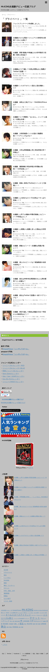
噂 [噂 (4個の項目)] (21, 621)
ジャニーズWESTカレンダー (13, 382)
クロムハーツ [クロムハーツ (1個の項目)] (39, 615)
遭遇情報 (6, 593)
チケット (25, 28)
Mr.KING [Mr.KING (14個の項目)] (27, 609)
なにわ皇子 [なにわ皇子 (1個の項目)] (36, 612)
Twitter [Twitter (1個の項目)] (7, 612)
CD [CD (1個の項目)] (11, 610)
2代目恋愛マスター (24, 204)
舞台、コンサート (41, 42)
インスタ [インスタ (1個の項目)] (42, 612)
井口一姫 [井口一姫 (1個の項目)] (12, 621)
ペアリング (42, 138)
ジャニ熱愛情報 (26, 653)
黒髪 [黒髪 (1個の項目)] (22, 627)
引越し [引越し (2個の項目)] (16, 624)
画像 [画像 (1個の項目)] (39, 624)
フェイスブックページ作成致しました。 (27, 24)
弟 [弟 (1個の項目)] (18, 624)
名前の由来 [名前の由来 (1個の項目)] (17, 621)
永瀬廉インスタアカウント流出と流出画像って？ (29, 535)
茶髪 (30, 236)
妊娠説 (17, 285)
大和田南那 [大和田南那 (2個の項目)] (26, 621)
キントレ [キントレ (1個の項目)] (34, 615)
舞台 (23, 123)
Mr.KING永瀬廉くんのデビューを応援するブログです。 (24, 663)
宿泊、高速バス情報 (38, 653)
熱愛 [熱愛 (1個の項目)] (34, 624)
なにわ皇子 (18, 123)
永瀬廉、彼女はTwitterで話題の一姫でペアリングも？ (31, 545)
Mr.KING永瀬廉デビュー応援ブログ (18, 6)
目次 (3, 653)
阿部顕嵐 (21, 59)
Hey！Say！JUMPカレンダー (13, 376)
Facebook (16, 653)
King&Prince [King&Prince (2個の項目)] (17, 610)
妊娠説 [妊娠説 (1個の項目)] (44, 621)
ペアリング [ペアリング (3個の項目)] (5, 621)
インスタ (17, 92)
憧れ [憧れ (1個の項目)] (25, 624)
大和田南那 (41, 90)
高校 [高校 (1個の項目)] (19, 627)
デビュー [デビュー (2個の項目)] (43, 618)
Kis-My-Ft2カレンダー (11, 379)
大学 (17, 59)
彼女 (34, 42)
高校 (33, 316)
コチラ (30, 468)
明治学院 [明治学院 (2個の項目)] (29, 624)
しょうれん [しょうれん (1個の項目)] (30, 612)
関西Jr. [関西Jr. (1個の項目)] (10, 627)
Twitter (24, 75)
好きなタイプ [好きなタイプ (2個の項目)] (38, 621)
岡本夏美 (15, 75)
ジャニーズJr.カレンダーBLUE (14, 368)
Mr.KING (42, 26)
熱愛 (20, 75)
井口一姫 (33, 285)
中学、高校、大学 (38, 57)
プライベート (28, 26)
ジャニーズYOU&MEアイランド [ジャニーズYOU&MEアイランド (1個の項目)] (21, 618)
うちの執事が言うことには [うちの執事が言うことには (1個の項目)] (16, 612)
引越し (37, 250)
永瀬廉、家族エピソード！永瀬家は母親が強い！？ (29, 516)
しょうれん (36, 26)
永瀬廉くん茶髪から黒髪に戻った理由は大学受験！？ (30, 555)
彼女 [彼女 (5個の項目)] (22, 623)
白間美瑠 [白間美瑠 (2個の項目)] (43, 624)
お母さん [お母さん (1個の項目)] (25, 612)
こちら (5, 645)
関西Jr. (30, 28)
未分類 (6, 570)
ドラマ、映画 (8, 601)
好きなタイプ (39, 188)
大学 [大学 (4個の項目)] (32, 621)
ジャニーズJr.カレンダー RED (13, 365)
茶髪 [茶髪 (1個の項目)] (8, 627)
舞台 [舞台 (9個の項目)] (3, 626)
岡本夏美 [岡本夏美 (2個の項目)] (5, 624)
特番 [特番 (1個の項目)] (36, 624)
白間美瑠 (43, 74)
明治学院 (27, 59)
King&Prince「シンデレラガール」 (16, 349)
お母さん (18, 252)
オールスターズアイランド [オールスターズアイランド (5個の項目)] (18, 615)
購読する (5, 335)
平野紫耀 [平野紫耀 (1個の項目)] (11, 624)
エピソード (18, 269)
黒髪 (27, 236)
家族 (33, 250)
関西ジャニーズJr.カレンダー (13, 371)
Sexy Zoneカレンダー (11, 374)
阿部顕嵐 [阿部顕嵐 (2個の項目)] (15, 627)
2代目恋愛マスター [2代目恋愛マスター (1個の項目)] (5, 610)
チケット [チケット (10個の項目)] (35, 618)
